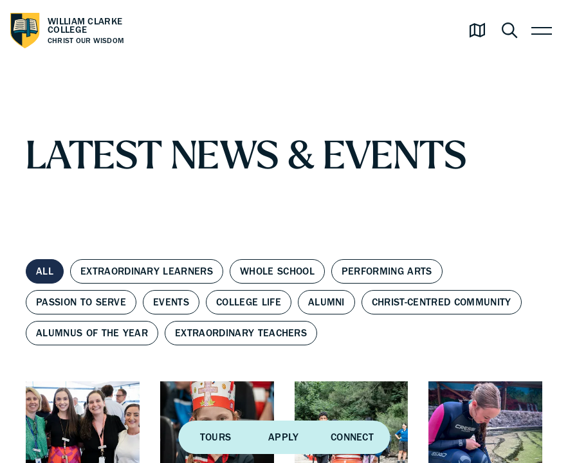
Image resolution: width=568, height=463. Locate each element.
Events (171, 302)
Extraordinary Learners (146, 271)
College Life (248, 302)
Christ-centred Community (441, 302)
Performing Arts (387, 271)
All (44, 271)
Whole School (277, 271)
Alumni (326, 302)
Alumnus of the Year (92, 333)
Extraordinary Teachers (241, 333)
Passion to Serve (81, 302)
